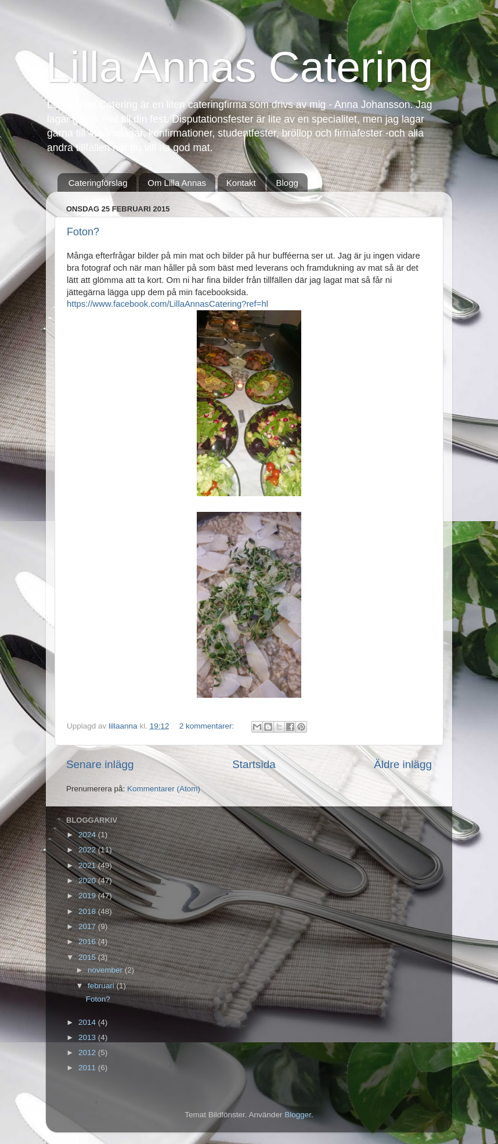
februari (102, 985)
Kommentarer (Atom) (163, 788)
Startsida (254, 764)
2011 (88, 1067)
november (106, 970)
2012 (88, 1052)
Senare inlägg (100, 764)
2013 (88, 1037)
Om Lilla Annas (176, 183)
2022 (88, 849)
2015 (88, 957)
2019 (88, 895)
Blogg (287, 183)
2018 (88, 911)
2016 (88, 941)
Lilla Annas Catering (239, 66)
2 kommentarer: (207, 726)
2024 (88, 834)
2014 (88, 1022)
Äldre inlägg (403, 764)
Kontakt (241, 183)
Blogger (297, 1114)
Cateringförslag (98, 183)
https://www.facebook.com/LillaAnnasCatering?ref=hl (167, 304)
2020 (88, 880)
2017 (88, 926)
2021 (88, 865)
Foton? (83, 232)
